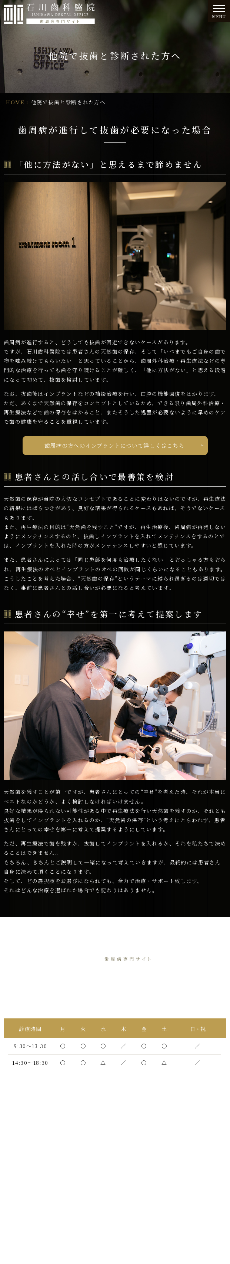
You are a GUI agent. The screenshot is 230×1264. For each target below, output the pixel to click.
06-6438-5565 (134, 996)
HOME (15, 102)
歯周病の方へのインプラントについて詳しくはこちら (114, 445)
